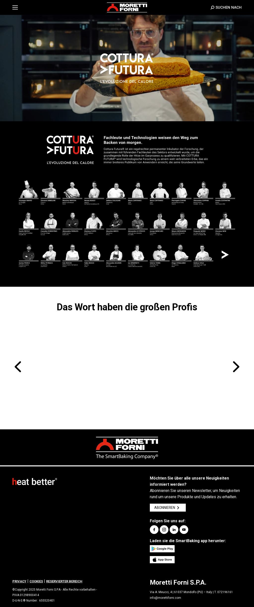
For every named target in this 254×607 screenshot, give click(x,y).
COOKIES (36, 581)
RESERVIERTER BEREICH (64, 581)
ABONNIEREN (167, 508)
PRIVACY (19, 581)
